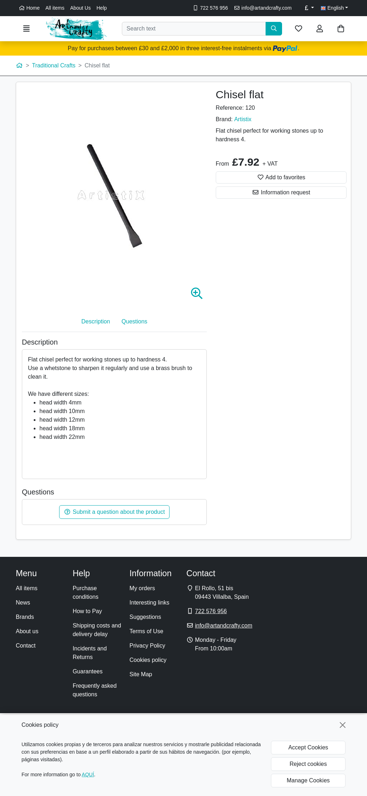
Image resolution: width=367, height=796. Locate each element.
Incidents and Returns (90, 652)
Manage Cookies (308, 780)
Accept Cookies (308, 747)
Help (101, 8)
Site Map (140, 674)
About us (27, 631)
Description (95, 321)
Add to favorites (281, 177)
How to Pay (87, 611)
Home (29, 8)
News (23, 603)
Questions (134, 321)
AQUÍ (88, 774)
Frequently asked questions (95, 690)
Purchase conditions (86, 592)
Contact (25, 646)
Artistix (242, 119)
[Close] (342, 725)
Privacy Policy (147, 646)
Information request (281, 192)
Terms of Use (146, 631)
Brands (25, 617)
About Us (80, 8)
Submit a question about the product (114, 512)
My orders (142, 588)
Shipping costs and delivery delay (97, 629)
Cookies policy (147, 660)
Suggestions (145, 617)
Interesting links (149, 603)
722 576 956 (210, 8)
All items (55, 8)
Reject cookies (308, 764)
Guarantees (88, 671)
